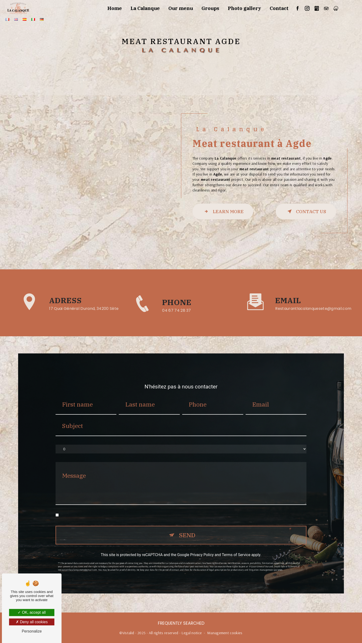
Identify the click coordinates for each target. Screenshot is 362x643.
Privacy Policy (202, 548)
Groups (210, 8)
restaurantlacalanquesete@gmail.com (313, 302)
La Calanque (145, 8)
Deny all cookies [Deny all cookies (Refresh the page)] (32, 622)
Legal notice (191, 632)
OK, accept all (32, 612)
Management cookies (225, 632)
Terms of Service (236, 548)
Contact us (305, 211)
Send (187, 529)
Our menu (180, 8)
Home (114, 8)
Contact (279, 8)
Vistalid (128, 632)
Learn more (222, 211)
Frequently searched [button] (181, 623)
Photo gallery (244, 8)
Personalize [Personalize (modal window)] (32, 631)
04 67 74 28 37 (176, 316)
